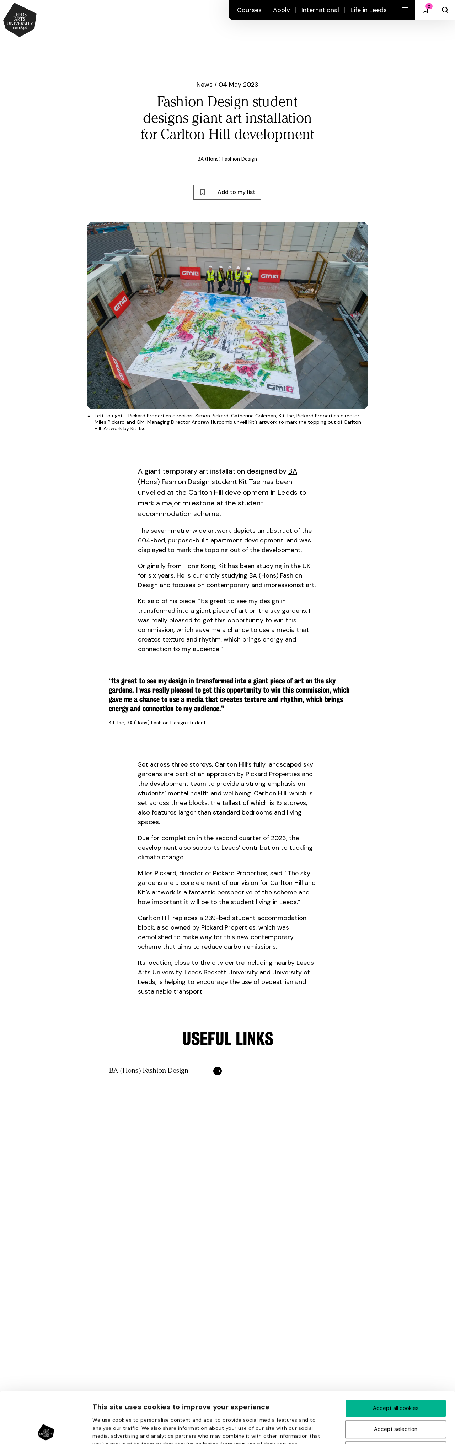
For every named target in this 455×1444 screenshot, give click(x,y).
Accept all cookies (396, 1357)
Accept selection (395, 1377)
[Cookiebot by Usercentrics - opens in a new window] (46, 1430)
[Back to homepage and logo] (20, 20)
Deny (396, 1398)
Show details (380, 1430)
